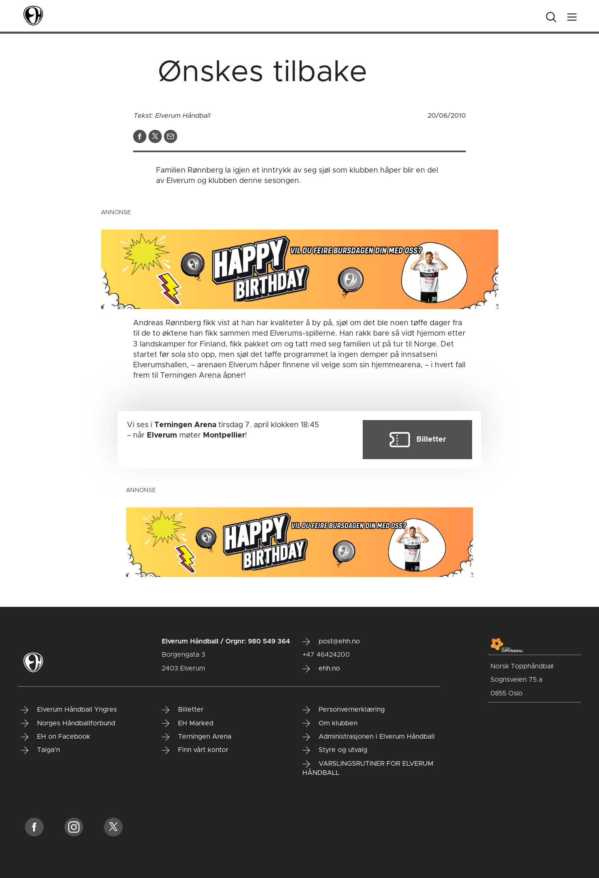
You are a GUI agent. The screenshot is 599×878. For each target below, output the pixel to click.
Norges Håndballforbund (68, 723)
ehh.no (321, 669)
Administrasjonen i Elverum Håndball (368, 737)
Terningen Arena (196, 737)
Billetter (182, 710)
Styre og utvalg (334, 750)
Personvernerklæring (343, 710)
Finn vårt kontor (195, 750)
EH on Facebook (55, 737)
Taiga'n (40, 750)
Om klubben (329, 723)
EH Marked (187, 723)
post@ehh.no (331, 642)
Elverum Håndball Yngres (69, 710)
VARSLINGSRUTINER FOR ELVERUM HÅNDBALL (367, 768)
